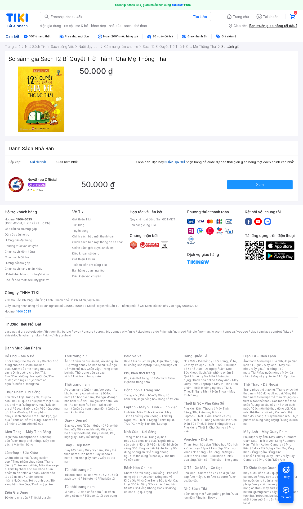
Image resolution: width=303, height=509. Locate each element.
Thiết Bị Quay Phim (267, 456)
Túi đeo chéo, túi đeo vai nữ (83, 475)
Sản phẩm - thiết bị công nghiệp (211, 385)
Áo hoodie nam (83, 397)
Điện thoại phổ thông (26, 440)
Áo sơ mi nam (91, 393)
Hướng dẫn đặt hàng (18, 240)
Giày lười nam (73, 450)
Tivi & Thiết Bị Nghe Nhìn (208, 389)
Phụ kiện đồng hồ (144, 399)
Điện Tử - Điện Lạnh (259, 356)
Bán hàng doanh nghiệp (88, 270)
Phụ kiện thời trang (139, 373)
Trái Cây (10, 397)
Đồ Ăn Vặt (139, 484)
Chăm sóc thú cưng (137, 473)
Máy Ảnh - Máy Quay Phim (265, 432)
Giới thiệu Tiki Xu (83, 259)
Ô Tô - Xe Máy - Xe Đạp (203, 468)
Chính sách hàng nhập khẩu (23, 268)
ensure (88, 331)
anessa (230, 331)
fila (56, 335)
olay (253, 331)
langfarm (25, 335)
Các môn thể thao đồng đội (270, 408)
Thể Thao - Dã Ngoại (260, 384)
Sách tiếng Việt (194, 494)
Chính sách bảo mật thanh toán (93, 236)
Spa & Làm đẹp (212, 448)
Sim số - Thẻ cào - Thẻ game (218, 459)
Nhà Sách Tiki (195, 489)
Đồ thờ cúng (140, 456)
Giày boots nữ (80, 433)
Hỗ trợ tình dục (39, 480)
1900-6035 (24, 219)
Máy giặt (257, 369)
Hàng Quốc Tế (195, 356)
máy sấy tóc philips (272, 476)
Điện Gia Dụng (16, 492)
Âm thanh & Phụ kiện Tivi (260, 361)
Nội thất (144, 444)
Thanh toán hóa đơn (197, 444)
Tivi (253, 372)
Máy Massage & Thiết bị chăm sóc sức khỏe (32, 467)
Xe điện (224, 473)
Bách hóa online (204, 380)
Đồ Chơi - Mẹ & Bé (19, 356)
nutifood (180, 331)
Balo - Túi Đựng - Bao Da (269, 448)
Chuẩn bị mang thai (26, 384)
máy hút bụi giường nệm (268, 490)
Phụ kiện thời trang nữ (138, 378)
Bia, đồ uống (20, 412)
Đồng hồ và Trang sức (142, 390)
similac (263, 331)
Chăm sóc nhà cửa (30, 423)
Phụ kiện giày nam (85, 458)
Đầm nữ (80, 361)
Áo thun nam (72, 389)
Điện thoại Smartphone (20, 437)
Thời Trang (220, 361)
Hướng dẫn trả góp (17, 263)
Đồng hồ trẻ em (168, 399)
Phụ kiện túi (107, 478)
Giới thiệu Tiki (81, 219)
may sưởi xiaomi (264, 484)
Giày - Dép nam (77, 445)
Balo (127, 361)
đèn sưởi (264, 473)
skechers (144, 331)
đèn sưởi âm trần (263, 499)
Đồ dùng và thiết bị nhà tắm (151, 448)
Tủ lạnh (256, 365)
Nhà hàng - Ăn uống (206, 452)
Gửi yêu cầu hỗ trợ (17, 234)
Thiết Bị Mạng (147, 420)
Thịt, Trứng (25, 397)
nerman (204, 331)
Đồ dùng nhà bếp (16, 497)
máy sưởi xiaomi (274, 488)
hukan (38, 335)
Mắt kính (161, 378)
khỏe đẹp (98, 26)
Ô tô (207, 476)
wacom (217, 331)
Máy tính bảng (23, 444)
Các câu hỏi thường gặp (21, 229)
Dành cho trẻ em (25, 416)
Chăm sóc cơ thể (25, 465)
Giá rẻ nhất (38, 162)
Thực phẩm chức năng (27, 461)
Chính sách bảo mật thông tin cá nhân (98, 242)
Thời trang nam (76, 384)
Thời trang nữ (75, 356)
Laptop (162, 423)
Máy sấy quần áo (264, 376)
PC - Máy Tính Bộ (143, 423)
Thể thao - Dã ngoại (203, 369)
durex (100, 331)
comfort (276, 331)
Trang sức (131, 395)
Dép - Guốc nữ (94, 425)
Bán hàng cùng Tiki (143, 225)
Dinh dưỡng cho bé (26, 372)
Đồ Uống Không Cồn (148, 488)
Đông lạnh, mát (33, 404)
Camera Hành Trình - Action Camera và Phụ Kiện (269, 444)
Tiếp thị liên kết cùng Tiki (89, 265)
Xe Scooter (220, 476)
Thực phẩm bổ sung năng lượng (270, 418)
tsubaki (66, 335)
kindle (192, 331)
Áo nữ (68, 361)
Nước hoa (20, 480)
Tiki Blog (78, 225)
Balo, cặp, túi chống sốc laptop (151, 363)
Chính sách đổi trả (17, 257)
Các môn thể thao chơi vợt (270, 410)
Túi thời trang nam (79, 487)
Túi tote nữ (89, 478)
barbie (66, 331)
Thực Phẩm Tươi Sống (22, 392)
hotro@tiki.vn (40, 274)
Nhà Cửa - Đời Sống (140, 432)
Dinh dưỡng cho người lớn (29, 376)
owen (77, 331)
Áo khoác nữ (96, 365)
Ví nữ (108, 475)
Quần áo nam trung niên (89, 408)
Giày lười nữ (100, 433)
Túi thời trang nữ (78, 470)
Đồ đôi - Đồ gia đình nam (95, 401)
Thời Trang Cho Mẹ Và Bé (22, 361)
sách (128, 26)
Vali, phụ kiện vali (166, 365)
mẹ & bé (82, 26)
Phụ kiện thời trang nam (149, 380)
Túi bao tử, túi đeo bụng (101, 495)
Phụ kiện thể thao (270, 397)
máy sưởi (249, 473)
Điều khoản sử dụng (85, 253)
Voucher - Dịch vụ (198, 439)
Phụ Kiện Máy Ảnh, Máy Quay (263, 437)
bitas (287, 331)
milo (132, 331)
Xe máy (196, 476)
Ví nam (69, 492)
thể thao (140, 26)
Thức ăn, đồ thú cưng (26, 420)
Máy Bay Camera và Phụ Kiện (269, 457)
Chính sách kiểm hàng (20, 251)
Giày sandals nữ (88, 429)
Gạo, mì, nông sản (26, 408)
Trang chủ (241, 17)
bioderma (113, 331)
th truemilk (52, 331)
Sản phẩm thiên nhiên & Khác (29, 471)
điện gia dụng (50, 26)
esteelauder (34, 331)
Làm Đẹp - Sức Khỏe (21, 453)
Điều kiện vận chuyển (86, 276)
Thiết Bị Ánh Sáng (270, 440)
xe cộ (68, 26)
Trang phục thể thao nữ (259, 389)
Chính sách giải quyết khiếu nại (93, 248)
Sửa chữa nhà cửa (144, 440)
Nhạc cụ (155, 456)
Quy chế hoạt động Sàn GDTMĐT (152, 219)
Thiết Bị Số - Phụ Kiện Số (204, 403)
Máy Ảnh (279, 459)
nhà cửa (115, 26)
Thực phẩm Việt (40, 401)
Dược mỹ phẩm (42, 484)
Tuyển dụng (80, 230)
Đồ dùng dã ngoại (270, 393)
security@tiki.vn (38, 280)
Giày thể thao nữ (278, 416)
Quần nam (91, 389)
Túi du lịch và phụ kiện (148, 361)
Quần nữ (93, 361)
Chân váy (93, 369)
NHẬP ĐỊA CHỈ (175, 162)
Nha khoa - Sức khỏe (209, 456)
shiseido (11, 335)
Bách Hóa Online (138, 468)
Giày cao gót (73, 425)
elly (124, 331)
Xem (260, 184)
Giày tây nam (94, 450)
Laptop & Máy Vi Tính (215, 384)
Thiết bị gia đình (41, 497)
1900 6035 (23, 311)
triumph (166, 331)
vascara (10, 331)
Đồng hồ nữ (148, 395)
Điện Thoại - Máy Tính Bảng (28, 432)
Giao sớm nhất (67, 162)
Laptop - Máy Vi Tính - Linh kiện (151, 407)
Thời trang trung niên (86, 376)
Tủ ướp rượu (286, 376)
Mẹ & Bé (209, 376)
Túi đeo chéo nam (88, 492)
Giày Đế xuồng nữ (91, 437)
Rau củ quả (19, 401)
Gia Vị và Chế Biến (144, 480)
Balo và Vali (133, 356)
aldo (156, 331)
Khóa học (219, 444)
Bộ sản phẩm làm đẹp (30, 482)
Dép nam (86, 454)
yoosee (242, 331)
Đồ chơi (47, 361)
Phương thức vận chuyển (21, 246)
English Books (207, 497)
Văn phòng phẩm (218, 494)
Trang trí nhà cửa (135, 437)
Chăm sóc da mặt (17, 458)
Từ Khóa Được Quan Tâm (264, 468)
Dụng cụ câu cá (262, 404)
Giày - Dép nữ (75, 420)
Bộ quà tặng (144, 492)
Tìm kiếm (200, 17)
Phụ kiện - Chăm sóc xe (200, 473)
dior (20, 331)
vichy (48, 335)
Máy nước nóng (269, 372)
